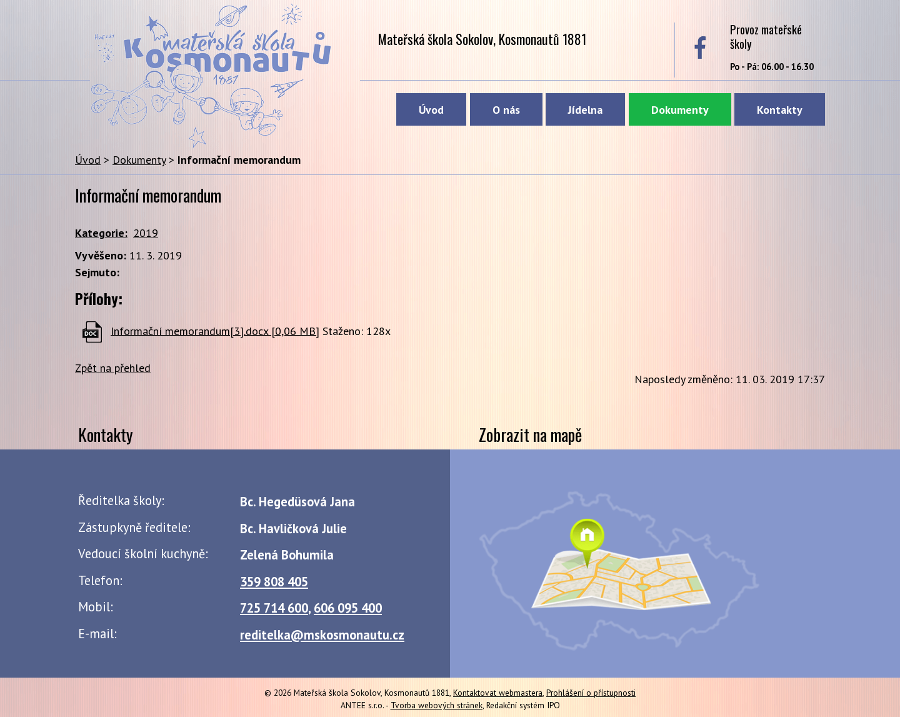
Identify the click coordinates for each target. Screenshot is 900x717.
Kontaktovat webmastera (497, 692)
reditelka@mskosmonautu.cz (322, 634)
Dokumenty (680, 110)
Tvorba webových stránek (436, 705)
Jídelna (585, 110)
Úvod (431, 110)
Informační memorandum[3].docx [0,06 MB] (215, 330)
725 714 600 (274, 607)
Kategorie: (101, 233)
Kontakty (779, 110)
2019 (145, 233)
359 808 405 (274, 581)
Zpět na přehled (113, 368)
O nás (506, 110)
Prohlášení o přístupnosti (591, 692)
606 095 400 (348, 607)
